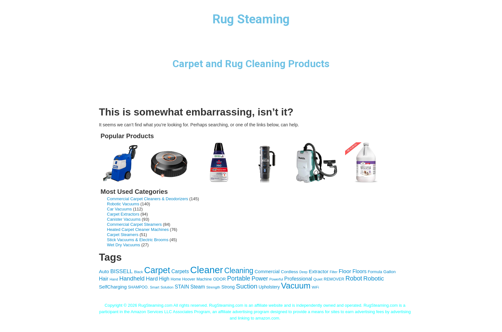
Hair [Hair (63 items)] (103, 278)
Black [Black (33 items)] (138, 272)
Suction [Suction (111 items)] (246, 286)
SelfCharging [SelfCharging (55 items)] (113, 286)
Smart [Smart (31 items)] (154, 287)
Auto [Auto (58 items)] (104, 271)
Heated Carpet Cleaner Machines (138, 229)
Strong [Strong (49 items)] (228, 286)
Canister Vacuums (124, 219)
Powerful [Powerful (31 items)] (276, 279)
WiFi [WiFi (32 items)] (315, 287)
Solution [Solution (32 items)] (166, 287)
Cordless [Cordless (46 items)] (289, 271)
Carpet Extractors (123, 214)
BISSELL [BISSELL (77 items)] (121, 271)
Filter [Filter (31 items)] (333, 272)
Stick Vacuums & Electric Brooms (137, 239)
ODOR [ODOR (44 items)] (219, 279)
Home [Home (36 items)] (176, 279)
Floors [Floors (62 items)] (359, 271)
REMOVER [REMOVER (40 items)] (334, 279)
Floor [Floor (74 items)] (345, 271)
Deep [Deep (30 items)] (303, 272)
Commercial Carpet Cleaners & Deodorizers (147, 198)
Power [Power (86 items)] (260, 278)
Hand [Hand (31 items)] (113, 279)
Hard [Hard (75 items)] (152, 278)
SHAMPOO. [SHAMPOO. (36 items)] (138, 287)
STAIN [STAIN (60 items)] (182, 286)
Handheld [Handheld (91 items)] (131, 278)
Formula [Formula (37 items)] (375, 272)
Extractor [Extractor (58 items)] (318, 271)
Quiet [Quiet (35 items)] (317, 279)
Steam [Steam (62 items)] (197, 286)
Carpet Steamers (122, 234)
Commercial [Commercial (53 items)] (267, 271)
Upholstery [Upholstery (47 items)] (269, 286)
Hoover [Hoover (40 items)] (188, 279)
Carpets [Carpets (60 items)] (180, 271)
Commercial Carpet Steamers (134, 224)
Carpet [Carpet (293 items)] (157, 270)
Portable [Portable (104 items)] (238, 278)
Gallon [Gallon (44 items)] (389, 271)
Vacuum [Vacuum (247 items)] (296, 285)
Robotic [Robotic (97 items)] (373, 278)
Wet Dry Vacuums (123, 244)
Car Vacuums (119, 209)
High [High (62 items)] (164, 278)
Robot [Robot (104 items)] (353, 278)
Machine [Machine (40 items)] (204, 279)
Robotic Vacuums (123, 204)
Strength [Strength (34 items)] (213, 287)
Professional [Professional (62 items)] (298, 278)
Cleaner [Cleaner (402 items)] (206, 270)
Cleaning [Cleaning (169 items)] (239, 270)
